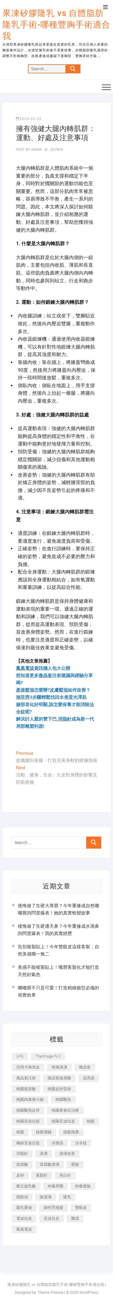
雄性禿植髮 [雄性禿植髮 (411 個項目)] (53, 1207)
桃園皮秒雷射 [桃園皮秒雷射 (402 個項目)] (59, 1089)
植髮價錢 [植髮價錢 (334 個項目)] (44, 1132)
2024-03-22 (29, 119)
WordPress (88, 1292)
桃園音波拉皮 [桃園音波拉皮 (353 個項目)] (63, 1121)
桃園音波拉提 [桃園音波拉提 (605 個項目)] (28, 1121)
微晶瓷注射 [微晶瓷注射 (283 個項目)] (26, 1078)
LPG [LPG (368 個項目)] (20, 1056)
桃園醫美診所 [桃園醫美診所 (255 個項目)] (28, 1110)
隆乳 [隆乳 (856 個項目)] (67, 1197)
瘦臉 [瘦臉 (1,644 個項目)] (75, 1164)
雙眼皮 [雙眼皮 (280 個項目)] (81, 1207)
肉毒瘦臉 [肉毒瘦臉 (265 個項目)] (83, 1186)
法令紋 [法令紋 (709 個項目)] (81, 1143)
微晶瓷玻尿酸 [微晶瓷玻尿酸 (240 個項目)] (59, 1078)
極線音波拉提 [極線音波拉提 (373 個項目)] (28, 1143)
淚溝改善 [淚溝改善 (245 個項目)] (67, 1153)
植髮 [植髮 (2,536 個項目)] (20, 1132)
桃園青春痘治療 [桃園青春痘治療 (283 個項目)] (65, 1110)
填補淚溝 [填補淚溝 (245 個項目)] (59, 1067)
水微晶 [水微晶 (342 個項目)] (57, 1143)
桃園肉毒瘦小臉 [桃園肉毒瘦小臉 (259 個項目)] (30, 1099)
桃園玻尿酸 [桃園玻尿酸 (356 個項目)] (26, 1089)
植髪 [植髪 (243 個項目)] (91, 1121)
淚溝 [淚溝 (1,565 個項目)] (44, 1153)
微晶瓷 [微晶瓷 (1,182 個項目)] (85, 1067)
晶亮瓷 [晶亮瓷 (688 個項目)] (89, 1078)
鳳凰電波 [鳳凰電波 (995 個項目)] (24, 1229)
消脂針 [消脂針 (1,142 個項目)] (22, 1153)
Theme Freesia (50, 1292)
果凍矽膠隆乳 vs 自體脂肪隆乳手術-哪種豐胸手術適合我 (56, 24)
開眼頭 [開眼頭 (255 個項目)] (22, 1197)
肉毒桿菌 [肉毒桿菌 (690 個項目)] (55, 1186)
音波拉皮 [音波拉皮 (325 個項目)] (51, 1218)
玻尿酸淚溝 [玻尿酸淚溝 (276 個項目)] (49, 1164)
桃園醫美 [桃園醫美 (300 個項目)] (63, 1099)
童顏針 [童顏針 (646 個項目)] (42, 1175)
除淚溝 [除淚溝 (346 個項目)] (46, 1197)
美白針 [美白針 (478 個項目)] (65, 1175)
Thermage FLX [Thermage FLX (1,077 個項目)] (48, 1056)
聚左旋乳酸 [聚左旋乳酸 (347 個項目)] (26, 1186)
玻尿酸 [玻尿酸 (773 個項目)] (22, 1164)
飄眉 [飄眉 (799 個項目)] (75, 1218)
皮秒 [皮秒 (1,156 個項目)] (20, 1175)
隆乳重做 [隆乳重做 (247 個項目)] (24, 1207)
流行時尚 (57, 150)
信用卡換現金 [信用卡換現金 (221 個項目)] (28, 1067)
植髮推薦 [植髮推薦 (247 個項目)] (71, 1132)
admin (36, 150)
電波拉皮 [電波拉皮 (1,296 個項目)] (24, 1218)
